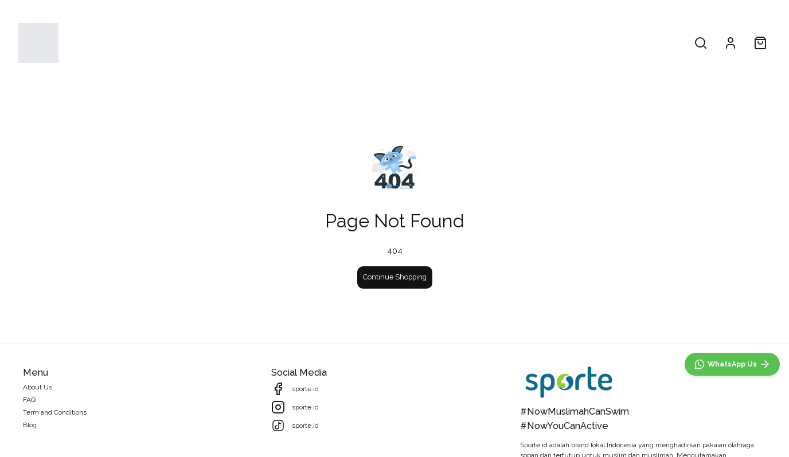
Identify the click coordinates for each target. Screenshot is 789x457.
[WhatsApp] (732, 364)
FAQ (29, 400)
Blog (30, 425)
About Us (456, 43)
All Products (339, 43)
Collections (400, 43)
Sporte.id (534, 445)
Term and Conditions (55, 412)
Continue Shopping (395, 277)
